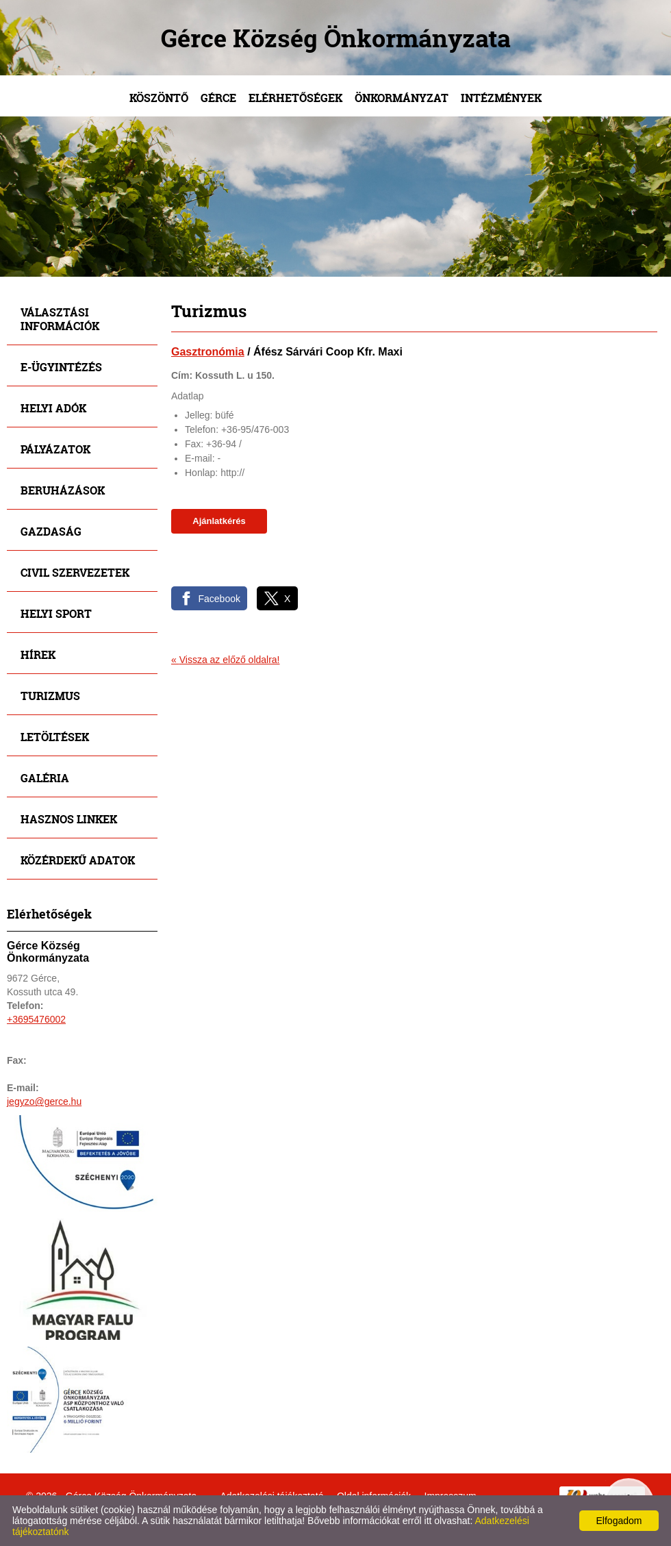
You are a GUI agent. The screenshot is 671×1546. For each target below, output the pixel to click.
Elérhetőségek (295, 97)
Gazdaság (51, 531)
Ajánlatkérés (218, 521)
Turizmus (50, 695)
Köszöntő (158, 97)
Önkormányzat (401, 97)
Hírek (38, 654)
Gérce (218, 97)
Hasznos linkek (69, 819)
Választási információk (60, 319)
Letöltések (55, 737)
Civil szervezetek (75, 572)
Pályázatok (55, 449)
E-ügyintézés (61, 367)
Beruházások (63, 490)
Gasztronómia (207, 352)
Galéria (45, 778)
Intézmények (501, 97)
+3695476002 (36, 1019)
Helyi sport (56, 613)
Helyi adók (53, 408)
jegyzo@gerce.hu (44, 1101)
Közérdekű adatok (78, 860)
